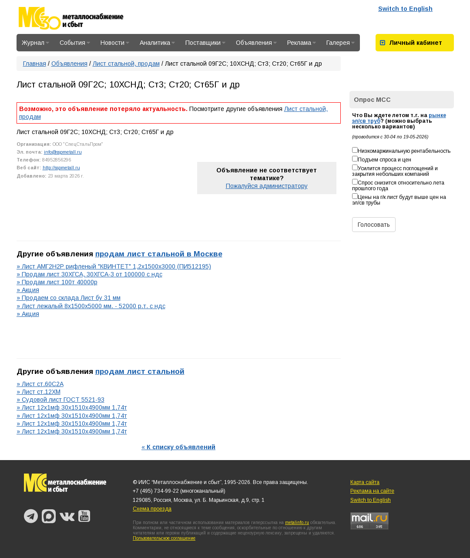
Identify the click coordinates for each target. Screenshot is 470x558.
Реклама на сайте (372, 491)
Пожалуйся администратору (267, 185)
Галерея (340, 42)
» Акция (28, 289)
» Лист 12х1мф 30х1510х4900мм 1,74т (72, 407)
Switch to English (405, 8)
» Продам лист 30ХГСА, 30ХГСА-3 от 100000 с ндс (89, 274)
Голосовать (374, 224)
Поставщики (205, 42)
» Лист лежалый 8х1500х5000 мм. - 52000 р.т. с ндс (91, 306)
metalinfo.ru (297, 522)
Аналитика (157, 42)
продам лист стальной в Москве (158, 253)
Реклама (301, 42)
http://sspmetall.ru (61, 167)
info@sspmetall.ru (63, 152)
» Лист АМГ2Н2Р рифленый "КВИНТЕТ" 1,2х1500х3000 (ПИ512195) (114, 266)
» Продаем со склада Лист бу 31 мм (69, 297)
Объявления (256, 42)
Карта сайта (364, 482)
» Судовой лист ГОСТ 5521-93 (60, 399)
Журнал (35, 42)
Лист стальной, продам (126, 63)
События (75, 42)
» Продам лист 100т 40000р (57, 282)
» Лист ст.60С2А (40, 383)
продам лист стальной (140, 371)
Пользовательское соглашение (164, 538)
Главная (34, 63)
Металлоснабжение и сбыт (83, 18)
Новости (115, 42)
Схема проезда (152, 509)
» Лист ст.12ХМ (38, 391)
